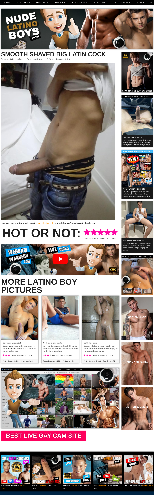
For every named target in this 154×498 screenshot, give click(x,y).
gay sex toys (102, 488)
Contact (142, 2)
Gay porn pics (102, 2)
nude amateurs (43, 488)
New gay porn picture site (134, 189)
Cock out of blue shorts (52, 343)
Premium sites (123, 2)
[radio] (87, 232)
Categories (24, 2)
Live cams (43, 2)
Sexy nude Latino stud (12, 343)
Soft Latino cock (90, 343)
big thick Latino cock (45, 223)
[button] (151, 2)
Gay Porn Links (80, 2)
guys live (74, 488)
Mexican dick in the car (133, 137)
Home (8, 2)
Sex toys (60, 2)
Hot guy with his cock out (133, 240)
